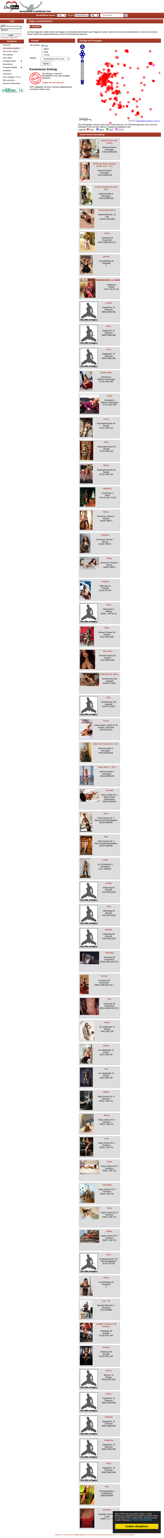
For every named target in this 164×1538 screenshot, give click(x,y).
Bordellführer (8, 64)
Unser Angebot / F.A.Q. (12, 77)
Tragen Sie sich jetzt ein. (53, 82)
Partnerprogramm (128, 1535)
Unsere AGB (91, 1535)
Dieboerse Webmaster (11, 83)
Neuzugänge (8, 55)
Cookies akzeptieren (137, 1526)
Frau (46, 46)
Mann (46, 49)
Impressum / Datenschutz (64, 1535)
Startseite (6, 45)
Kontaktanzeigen (9, 61)
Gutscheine (7, 74)
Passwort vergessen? (9, 38)
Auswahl (36, 26)
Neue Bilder (7, 58)
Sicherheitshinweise (104, 1535)
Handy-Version (80, 1535)
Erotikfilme (7, 71)
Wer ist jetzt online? (10, 51)
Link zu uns (117, 1535)
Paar (46, 52)
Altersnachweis (9, 80)
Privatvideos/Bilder (10, 67)
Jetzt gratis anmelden (11, 48)
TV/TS (46, 55)
